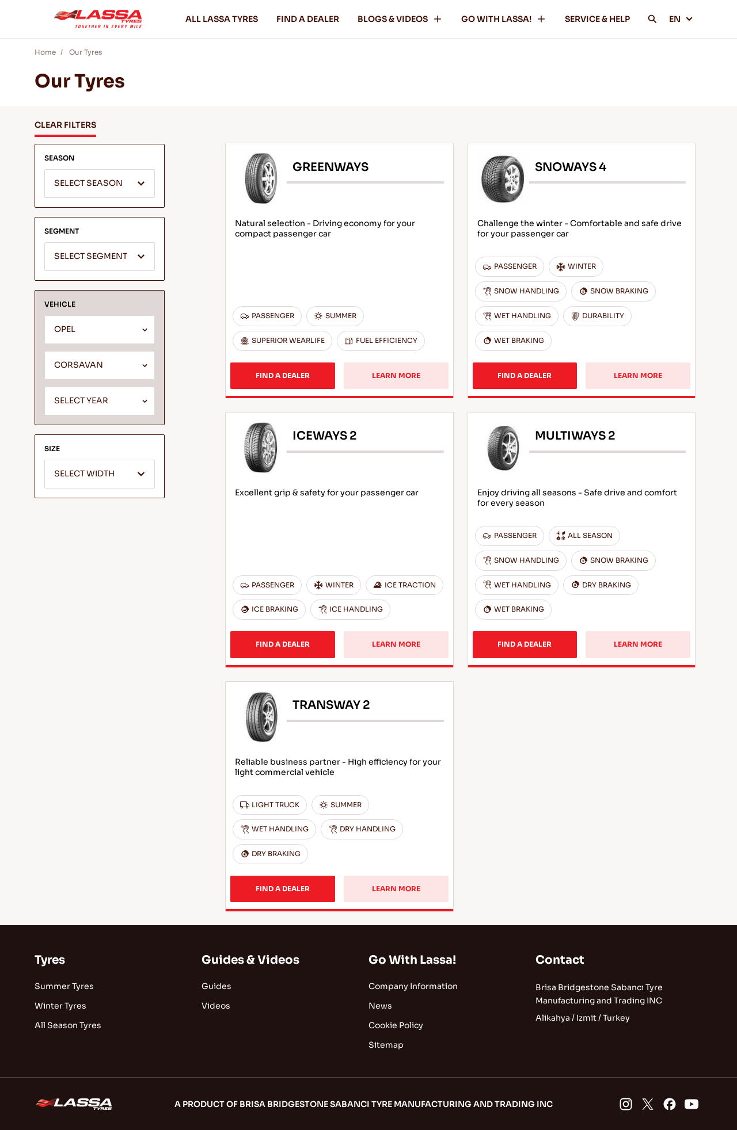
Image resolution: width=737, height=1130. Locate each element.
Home (45, 52)
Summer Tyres (64, 986)
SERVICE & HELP (597, 19)
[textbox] (99, 184)
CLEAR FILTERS (65, 125)
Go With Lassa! (412, 960)
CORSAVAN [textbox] (78, 365)
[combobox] (99, 183)
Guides (216, 986)
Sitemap (386, 1045)
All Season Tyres (68, 1025)
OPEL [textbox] (64, 329)
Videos (216, 1006)
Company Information (413, 986)
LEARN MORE (396, 375)
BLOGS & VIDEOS (400, 19)
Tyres (50, 960)
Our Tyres (85, 52)
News (380, 1006)
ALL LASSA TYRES (221, 19)
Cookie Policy (395, 1025)
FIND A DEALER (307, 19)
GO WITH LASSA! (503, 19)
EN (681, 19)
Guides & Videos (250, 960)
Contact (559, 960)
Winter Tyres (60, 1006)
